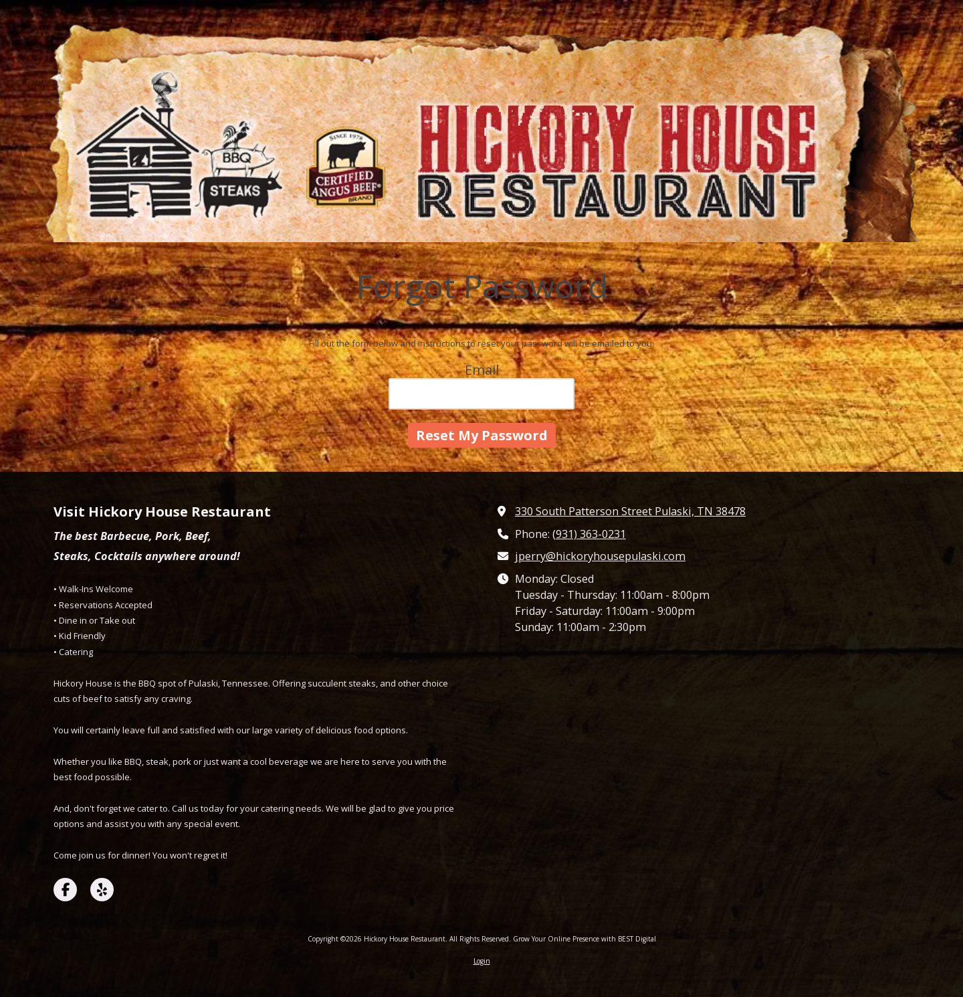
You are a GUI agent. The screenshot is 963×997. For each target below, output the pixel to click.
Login (481, 961)
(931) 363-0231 (589, 534)
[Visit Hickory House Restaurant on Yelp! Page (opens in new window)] (102, 889)
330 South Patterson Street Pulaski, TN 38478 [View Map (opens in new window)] (630, 511)
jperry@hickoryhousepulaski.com (600, 556)
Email (482, 370)
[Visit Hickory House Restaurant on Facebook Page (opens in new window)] (65, 889)
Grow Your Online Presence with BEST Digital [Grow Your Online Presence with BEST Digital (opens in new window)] (584, 938)
